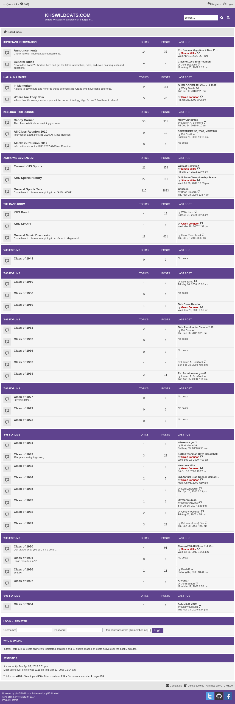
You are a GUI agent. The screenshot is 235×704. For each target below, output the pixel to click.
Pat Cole (186, 330)
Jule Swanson (189, 64)
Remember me (140, 630)
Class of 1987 (23, 500)
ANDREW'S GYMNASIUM (18, 158)
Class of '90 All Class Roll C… (196, 546)
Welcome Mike (186, 465)
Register (21, 621)
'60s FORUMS (11, 319)
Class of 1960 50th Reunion (194, 61)
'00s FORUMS (11, 595)
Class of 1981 (23, 443)
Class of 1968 (23, 373)
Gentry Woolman (190, 511)
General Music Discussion (32, 235)
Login (7, 621)
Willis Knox (187, 212)
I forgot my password (116, 630)
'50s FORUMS (11, 273)
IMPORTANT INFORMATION (19, 42)
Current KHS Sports (28, 166)
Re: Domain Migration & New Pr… (198, 50)
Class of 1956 (23, 293)
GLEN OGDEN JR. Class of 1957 (197, 85)
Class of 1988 (23, 511)
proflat (11, 696)
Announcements (25, 50)
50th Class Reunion (189, 304)
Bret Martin (187, 445)
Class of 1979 (23, 408)
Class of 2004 (23, 604)
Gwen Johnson (190, 97)
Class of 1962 (23, 339)
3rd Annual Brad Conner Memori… (198, 477)
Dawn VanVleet (190, 503)
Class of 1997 (23, 581)
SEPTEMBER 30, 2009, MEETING (197, 131)
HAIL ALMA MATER (15, 77)
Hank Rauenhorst (191, 235)
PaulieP (185, 569)
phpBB (18, 693)
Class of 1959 (23, 304)
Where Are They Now (29, 97)
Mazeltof (24, 696)
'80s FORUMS (11, 434)
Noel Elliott (187, 281)
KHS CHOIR (22, 223)
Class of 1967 (23, 362)
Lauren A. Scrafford (192, 122)
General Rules (24, 62)
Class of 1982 (23, 454)
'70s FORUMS (11, 388)
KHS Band (21, 212)
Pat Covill (186, 134)
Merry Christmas (188, 119)
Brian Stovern (189, 192)
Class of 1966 (23, 350)
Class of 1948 (23, 258)
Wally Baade (188, 88)
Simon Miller (188, 53)
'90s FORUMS (11, 538)
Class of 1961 (23, 327)
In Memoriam (23, 85)
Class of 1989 (23, 523)
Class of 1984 (23, 477)
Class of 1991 (23, 558)
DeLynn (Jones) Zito (192, 523)
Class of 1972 (23, 420)
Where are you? (187, 442)
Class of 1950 (23, 281)
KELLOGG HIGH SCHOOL (18, 112)
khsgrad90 (97, 676)
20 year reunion (187, 500)
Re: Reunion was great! (192, 373)
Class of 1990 (23, 546)
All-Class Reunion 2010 (30, 131)
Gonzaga (183, 189)
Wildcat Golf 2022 (188, 166)
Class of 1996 (23, 569)
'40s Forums (11, 250)
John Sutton (188, 583)
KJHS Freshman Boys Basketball (198, 454)
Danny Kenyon (189, 606)
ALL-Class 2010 (187, 603)
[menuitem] (24, 4)
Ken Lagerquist (189, 488)
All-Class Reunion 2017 (30, 143)
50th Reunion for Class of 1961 (196, 327)
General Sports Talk (28, 189)
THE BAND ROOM (14, 204)
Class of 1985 (23, 488)
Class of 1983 (23, 465)
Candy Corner (24, 120)
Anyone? (183, 580)
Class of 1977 (23, 397)
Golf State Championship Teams (197, 177)
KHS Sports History (28, 178)
